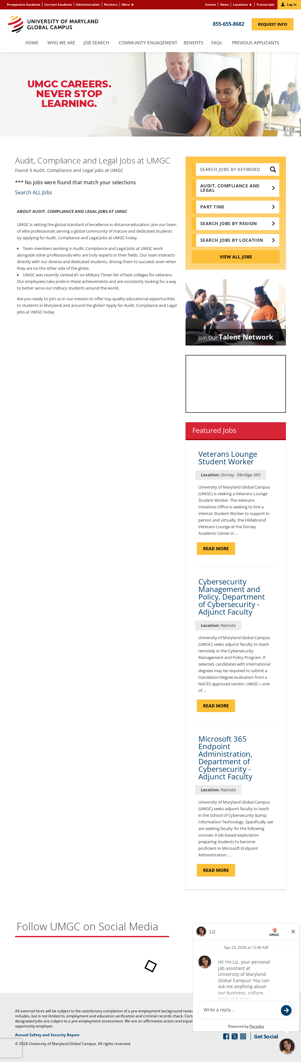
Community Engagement (148, 43)
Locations (240, 4)
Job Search (96, 43)
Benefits (193, 43)
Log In (292, 4)
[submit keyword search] (273, 169)
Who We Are (61, 43)
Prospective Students (23, 4)
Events (210, 4)
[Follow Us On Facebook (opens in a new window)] (226, 1036)
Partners (111, 4)
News (224, 4)
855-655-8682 (228, 23)
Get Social (266, 1036)
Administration (88, 4)
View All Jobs (236, 257)
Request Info (275, 24)
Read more (219, 548)
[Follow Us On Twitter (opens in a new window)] (235, 1036)
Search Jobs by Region (228, 223)
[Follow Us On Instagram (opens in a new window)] (243, 1036)
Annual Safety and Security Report (70, 1034)
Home (32, 43)
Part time (212, 207)
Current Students (58, 4)
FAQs (216, 43)
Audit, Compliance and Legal (230, 188)
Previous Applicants (257, 43)
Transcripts (265, 4)
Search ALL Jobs (33, 192)
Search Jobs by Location (231, 240)
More (126, 4)
